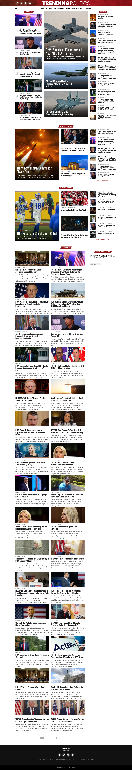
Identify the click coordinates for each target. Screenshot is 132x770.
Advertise (45, 760)
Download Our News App (74, 9)
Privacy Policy (90, 760)
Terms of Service (80, 760)
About (39, 760)
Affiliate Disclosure (61, 760)
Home (42, 9)
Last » (65, 738)
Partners (71, 760)
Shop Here (88, 9)
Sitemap (52, 760)
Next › (59, 738)
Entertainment (59, 9)
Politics (49, 9)
